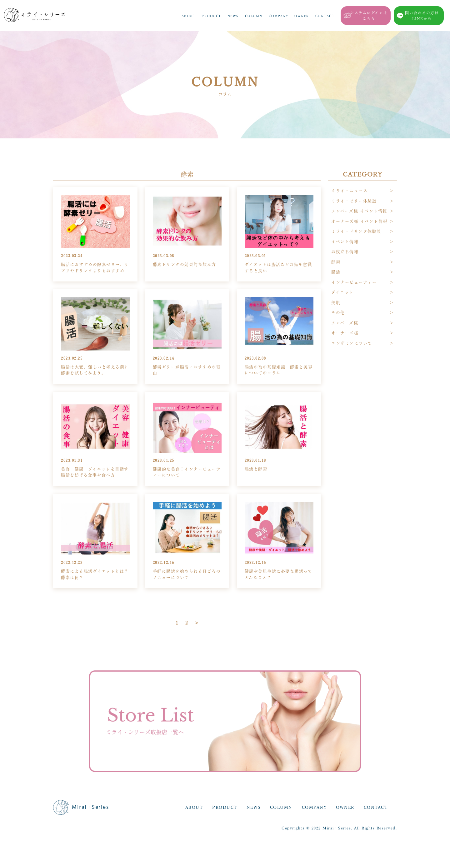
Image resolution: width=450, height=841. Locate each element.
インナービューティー (354, 282)
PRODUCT (211, 15)
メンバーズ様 (344, 323)
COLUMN (253, 15)
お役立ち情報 (344, 252)
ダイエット (342, 292)
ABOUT (189, 15)
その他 (338, 313)
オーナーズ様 (344, 333)
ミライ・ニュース (349, 191)
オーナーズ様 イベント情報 (359, 221)
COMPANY (278, 15)
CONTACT (325, 15)
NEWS (233, 15)
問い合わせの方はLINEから (422, 15)
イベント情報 (344, 242)
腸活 (335, 272)
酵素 (335, 262)
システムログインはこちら (369, 15)
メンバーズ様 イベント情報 (359, 211)
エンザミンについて (351, 343)
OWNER (301, 15)
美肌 (335, 303)
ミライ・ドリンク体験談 (356, 231)
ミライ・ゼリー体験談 (354, 201)
